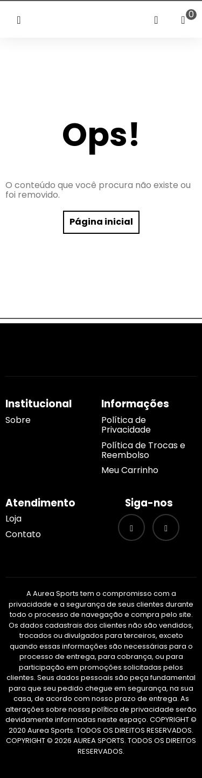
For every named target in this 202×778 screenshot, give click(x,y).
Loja (13, 518)
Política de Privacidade (126, 425)
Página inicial (101, 222)
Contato (23, 534)
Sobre (18, 420)
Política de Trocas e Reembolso (143, 450)
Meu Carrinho (129, 470)
